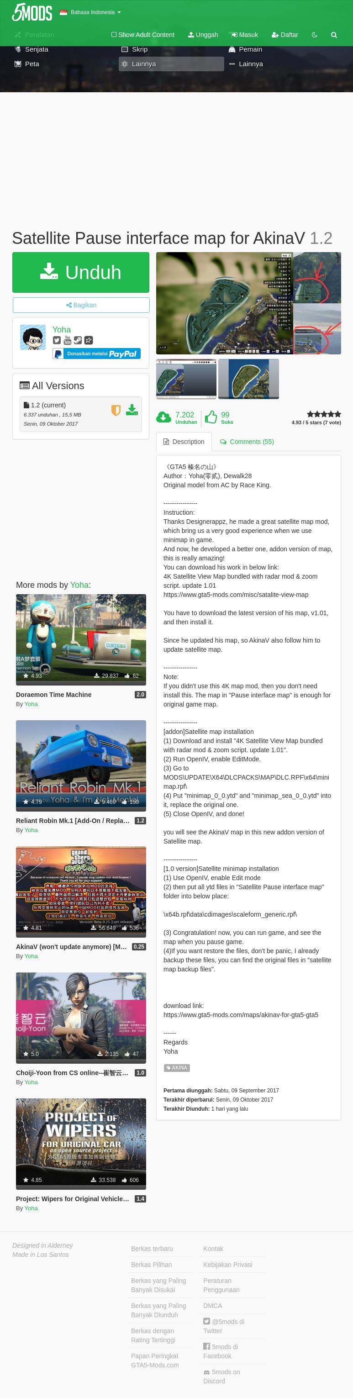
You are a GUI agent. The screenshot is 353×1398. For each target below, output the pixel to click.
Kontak (213, 1248)
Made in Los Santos (40, 1254)
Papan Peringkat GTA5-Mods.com (155, 1360)
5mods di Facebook (220, 1351)
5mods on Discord (221, 1376)
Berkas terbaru (152, 1248)
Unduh (80, 272)
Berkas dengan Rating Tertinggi (153, 1335)
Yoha (62, 329)
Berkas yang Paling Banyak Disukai (158, 1285)
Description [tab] (184, 441)
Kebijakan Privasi (227, 1264)
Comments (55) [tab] (247, 441)
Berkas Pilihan (151, 1264)
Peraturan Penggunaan (221, 1285)
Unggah (203, 34)
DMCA (212, 1305)
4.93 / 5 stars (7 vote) (316, 422)
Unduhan (186, 422)
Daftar (285, 34)
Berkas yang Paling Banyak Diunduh (158, 1310)
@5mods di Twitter (223, 1326)
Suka (227, 422)
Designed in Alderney (42, 1245)
